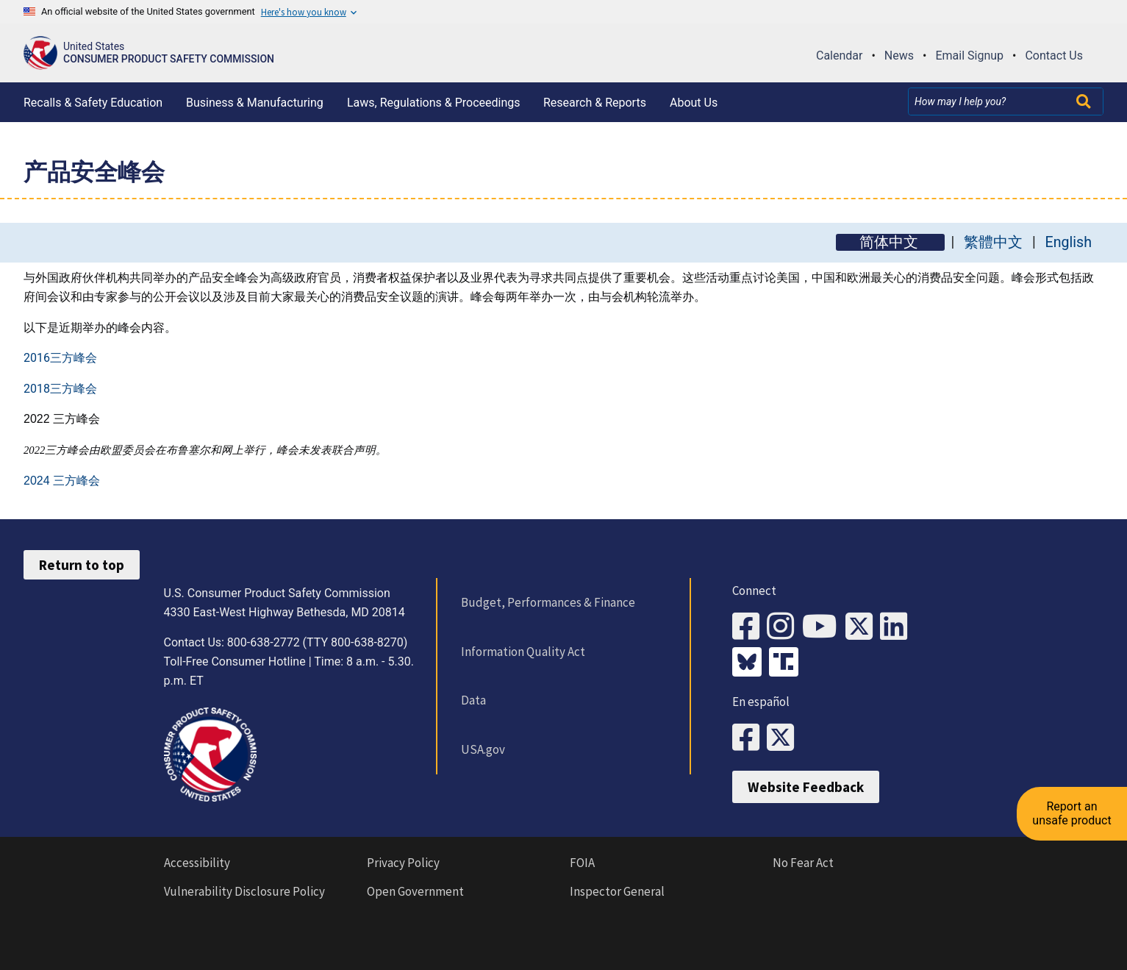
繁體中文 (993, 242)
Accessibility (197, 863)
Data (473, 700)
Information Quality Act (523, 651)
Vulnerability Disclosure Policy (244, 891)
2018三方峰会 (60, 389)
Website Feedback (806, 787)
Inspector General (617, 891)
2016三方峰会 (60, 358)
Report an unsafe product (1071, 813)
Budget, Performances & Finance (548, 602)
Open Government (415, 891)
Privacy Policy (403, 863)
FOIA (582, 863)
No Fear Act (803, 863)
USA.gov (483, 749)
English (1068, 242)
